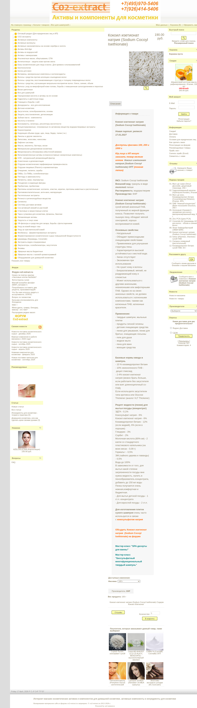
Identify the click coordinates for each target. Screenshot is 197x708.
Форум (15, 267)
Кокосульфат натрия (126, 415)
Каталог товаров (41, 25)
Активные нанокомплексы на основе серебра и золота (42, 46)
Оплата (172, 137)
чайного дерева (128, 455)
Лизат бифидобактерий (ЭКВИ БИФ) (182, 229)
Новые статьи (18, 407)
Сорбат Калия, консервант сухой (117, 652)
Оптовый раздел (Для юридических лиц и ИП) (38, 34)
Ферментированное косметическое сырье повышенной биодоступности (49, 236)
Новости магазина (177, 295)
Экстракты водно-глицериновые (32, 242)
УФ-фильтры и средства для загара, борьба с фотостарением (45, 223)
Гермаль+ (120, 452)
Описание (115, 103)
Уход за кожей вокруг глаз (29, 226)
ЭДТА (118, 411)
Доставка (173, 134)
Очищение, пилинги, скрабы (30, 170)
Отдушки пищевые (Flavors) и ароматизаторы (38, 167)
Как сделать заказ (177, 142)
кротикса (125, 395)
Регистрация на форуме (179, 145)
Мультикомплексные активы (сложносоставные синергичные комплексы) (50, 155)
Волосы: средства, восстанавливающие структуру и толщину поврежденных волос (54, 80)
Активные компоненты (27, 40)
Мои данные (162, 25)
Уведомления (176, 272)
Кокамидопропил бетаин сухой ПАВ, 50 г (183, 247)
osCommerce (110, 706)
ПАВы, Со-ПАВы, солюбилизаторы (33, 174)
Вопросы (16, 458)
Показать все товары (21, 261)
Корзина (173, 50)
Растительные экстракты (29, 195)
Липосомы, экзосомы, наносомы (32, 139)
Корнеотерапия (24, 130)
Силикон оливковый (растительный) (181, 242)
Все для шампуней (60, 25)
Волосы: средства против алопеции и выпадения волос (42, 77)
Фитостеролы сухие (20, 280)
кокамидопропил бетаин (135, 364)
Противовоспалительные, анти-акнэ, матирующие (40, 192)
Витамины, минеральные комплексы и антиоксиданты (41, 74)
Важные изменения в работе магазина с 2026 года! (24, 338)
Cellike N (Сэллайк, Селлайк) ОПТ (154, 652)
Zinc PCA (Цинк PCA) (181, 219)
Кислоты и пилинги (26, 121)
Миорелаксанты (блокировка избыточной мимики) (40, 152)
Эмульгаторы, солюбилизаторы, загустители (37, 245)
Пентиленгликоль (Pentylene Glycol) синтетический (117, 682)
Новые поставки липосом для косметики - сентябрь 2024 (25, 359)
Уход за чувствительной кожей (31, 230)
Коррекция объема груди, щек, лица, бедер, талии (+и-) (42, 133)
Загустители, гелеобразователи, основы (35, 111)
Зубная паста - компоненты (30, 118)
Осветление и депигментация (31, 161)
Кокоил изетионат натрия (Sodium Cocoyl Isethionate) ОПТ (130, 163)
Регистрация (183, 119)
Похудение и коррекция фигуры (32, 183)
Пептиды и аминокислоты (29, 177)
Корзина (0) (175, 25)
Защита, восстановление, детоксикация (35, 114)
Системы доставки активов (29, 205)
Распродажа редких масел (23, 312)
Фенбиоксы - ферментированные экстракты (37, 233)
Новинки (16, 428)
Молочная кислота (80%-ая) (129, 438)
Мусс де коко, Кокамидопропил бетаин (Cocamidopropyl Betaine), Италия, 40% (183, 198)
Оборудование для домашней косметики (35, 258)
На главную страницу (21, 25)
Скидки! (172, 131)
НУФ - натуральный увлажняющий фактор (36, 158)
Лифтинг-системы (25, 142)
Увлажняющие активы (27, 217)
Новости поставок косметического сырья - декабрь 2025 (26, 333)
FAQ (13, 462)
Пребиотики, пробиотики (28, 186)
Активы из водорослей (27, 52)
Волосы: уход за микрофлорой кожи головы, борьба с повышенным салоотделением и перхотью (60, 86)
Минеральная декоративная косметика (35, 149)
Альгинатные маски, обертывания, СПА (35, 58)
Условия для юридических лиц (182, 139)
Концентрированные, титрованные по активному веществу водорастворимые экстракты (56, 127)
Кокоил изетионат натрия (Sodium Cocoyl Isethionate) (184, 233)
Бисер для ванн (24, 71)
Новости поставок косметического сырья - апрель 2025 (26, 348)
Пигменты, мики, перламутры (30, 180)
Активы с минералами (27, 55)
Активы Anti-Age (25, 49)
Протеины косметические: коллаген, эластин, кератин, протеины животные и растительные (58, 189)
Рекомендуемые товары (179, 148)
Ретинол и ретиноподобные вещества (34, 198)
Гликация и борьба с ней (28, 102)
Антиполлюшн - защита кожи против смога (36, 62)
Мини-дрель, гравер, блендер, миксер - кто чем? (25, 309)
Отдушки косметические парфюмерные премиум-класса (42, 164)
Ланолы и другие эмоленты (30, 136)
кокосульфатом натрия (130, 519)
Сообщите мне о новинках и (187, 281)
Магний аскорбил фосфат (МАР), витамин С (23, 284)
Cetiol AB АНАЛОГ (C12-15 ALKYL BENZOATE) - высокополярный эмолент (136, 655)
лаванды (143, 455)
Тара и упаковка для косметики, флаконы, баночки (40, 214)
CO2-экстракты (24, 37)
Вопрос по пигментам (21, 297)
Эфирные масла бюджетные (30, 251)
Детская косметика (26, 108)
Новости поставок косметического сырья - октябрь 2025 (26, 343)
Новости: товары (176, 299)
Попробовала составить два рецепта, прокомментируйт (24, 288)
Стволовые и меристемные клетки (33, 211)
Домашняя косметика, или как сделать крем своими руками (25, 419)
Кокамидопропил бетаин (128, 421)
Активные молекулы (26, 43)
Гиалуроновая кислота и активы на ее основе (38, 96)
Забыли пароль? (183, 121)
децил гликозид (124, 371)
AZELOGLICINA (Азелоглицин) (26, 449)
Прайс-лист (174, 151)
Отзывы (173, 164)
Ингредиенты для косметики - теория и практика (25, 414)
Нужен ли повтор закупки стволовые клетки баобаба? (24, 276)
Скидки (173, 61)
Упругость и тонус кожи (28, 220)
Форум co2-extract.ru (22, 272)
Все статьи (16, 410)
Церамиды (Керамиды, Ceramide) (32, 239)
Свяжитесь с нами (177, 156)
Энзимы (21, 248)
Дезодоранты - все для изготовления (34, 105)
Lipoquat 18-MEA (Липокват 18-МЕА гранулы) (136, 682)
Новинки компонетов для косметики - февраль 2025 (23, 353)
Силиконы (22, 202)
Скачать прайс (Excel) (178, 153)
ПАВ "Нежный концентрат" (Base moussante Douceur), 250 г (184, 205)
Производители (177, 306)
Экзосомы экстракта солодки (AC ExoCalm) (155, 682)
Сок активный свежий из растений (33, 208)
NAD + (15, 305)
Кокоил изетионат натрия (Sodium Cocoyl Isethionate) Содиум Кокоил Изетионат (137, 603)
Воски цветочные (25, 90)
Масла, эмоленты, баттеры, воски (32, 146)
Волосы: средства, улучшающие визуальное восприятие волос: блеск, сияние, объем (55, 83)
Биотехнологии (24, 68)
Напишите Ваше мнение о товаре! (185, 169)
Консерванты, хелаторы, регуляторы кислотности (39, 124)
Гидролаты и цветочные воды (31, 99)
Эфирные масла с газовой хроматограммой (37, 254)
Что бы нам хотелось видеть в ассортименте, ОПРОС (25, 293)
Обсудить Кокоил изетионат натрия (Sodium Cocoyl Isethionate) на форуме (131, 533)
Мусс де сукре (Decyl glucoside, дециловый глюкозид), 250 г (181, 186)
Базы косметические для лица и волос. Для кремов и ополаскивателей (49, 65)
